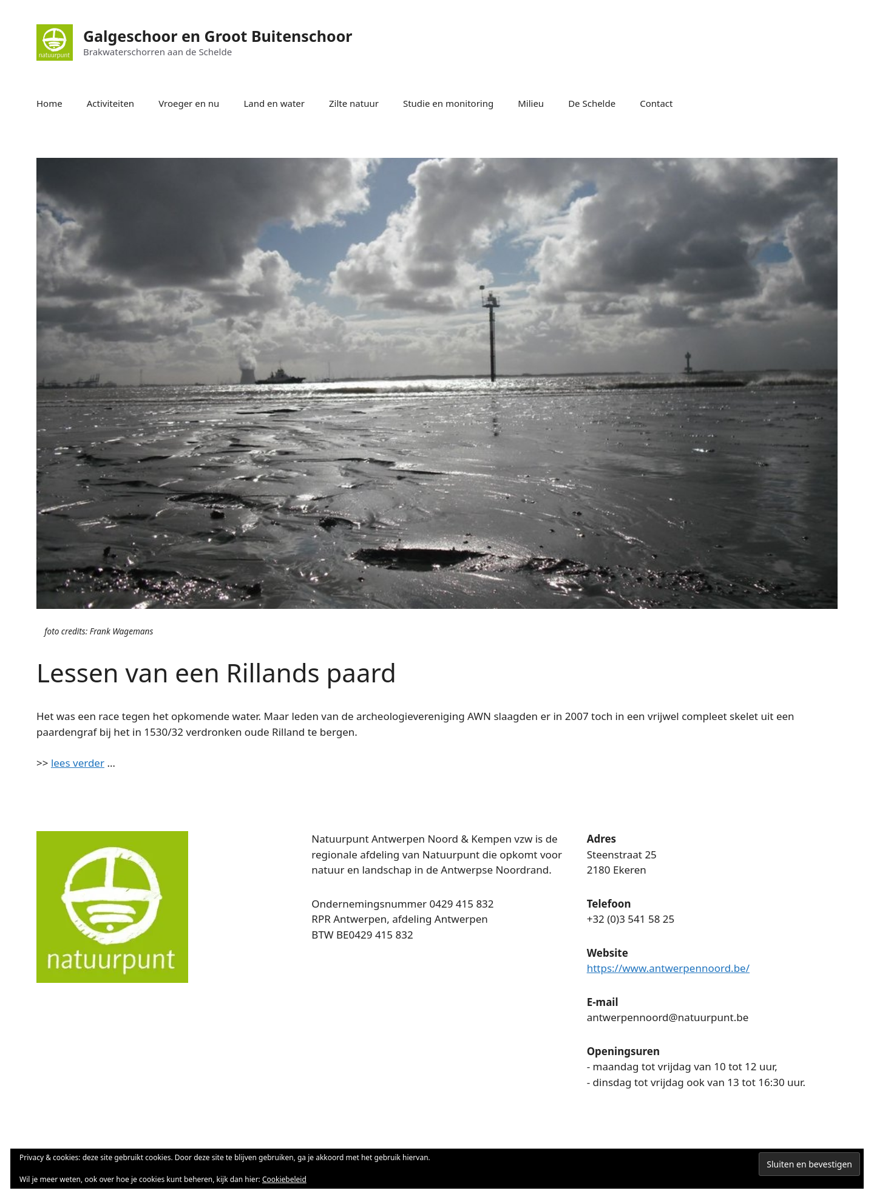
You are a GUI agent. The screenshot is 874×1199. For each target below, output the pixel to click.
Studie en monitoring (448, 103)
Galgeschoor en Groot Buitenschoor (217, 35)
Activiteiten (110, 103)
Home (49, 103)
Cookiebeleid (284, 1179)
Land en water (274, 103)
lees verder (77, 763)
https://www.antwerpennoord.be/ (668, 968)
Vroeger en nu (188, 103)
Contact (656, 103)
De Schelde (591, 103)
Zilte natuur (354, 103)
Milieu (531, 103)
